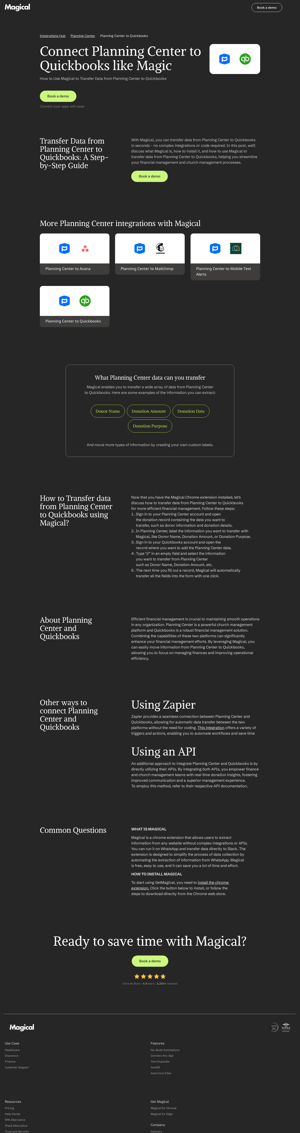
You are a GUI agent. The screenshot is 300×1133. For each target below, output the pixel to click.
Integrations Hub (52, 37)
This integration (211, 735)
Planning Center (83, 37)
